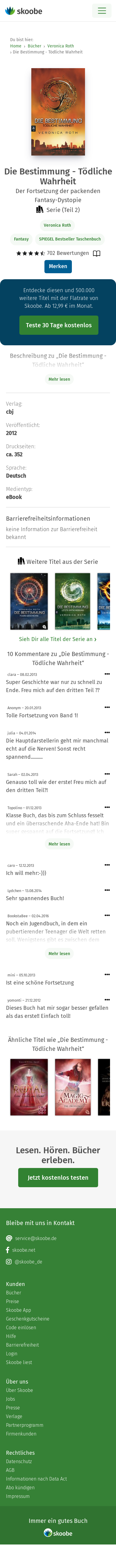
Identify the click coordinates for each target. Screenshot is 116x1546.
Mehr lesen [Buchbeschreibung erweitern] (59, 379)
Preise (12, 1301)
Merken (58, 266)
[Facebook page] (58, 1250)
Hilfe (11, 1336)
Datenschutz (19, 1461)
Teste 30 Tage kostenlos (59, 325)
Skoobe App (18, 1310)
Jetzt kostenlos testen (58, 1177)
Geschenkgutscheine (28, 1319)
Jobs (10, 1399)
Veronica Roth (60, 46)
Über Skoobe (19, 1390)
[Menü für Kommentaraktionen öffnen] (107, 674)
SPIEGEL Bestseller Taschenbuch (70, 239)
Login (11, 1354)
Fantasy (21, 239)
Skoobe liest (19, 1362)
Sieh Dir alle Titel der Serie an (58, 639)
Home (15, 46)
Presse (13, 1408)
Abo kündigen (20, 1487)
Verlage (14, 1416)
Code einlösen (21, 1327)
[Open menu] (102, 11)
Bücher (34, 46)
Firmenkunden (21, 1434)
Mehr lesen (59, 844)
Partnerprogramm (25, 1425)
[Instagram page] (58, 1262)
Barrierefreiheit (22, 1345)
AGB (10, 1470)
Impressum (18, 1496)
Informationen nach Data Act (36, 1479)
